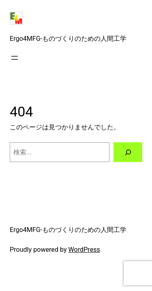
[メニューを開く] (14, 58)
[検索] (127, 152)
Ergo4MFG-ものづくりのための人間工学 (68, 38)
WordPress (84, 249)
